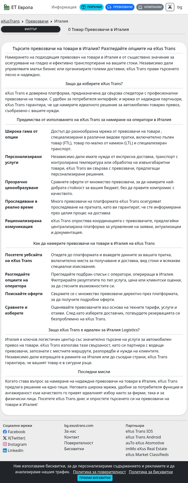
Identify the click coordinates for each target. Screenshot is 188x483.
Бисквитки (74, 448)
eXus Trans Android (143, 437)
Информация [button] (63, 7)
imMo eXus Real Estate (146, 448)
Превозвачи (119, 7)
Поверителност (78, 443)
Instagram (17, 444)
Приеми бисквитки (95, 478)
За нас (70, 431)
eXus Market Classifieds (147, 454)
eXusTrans (10, 21)
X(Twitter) (16, 438)
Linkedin (15, 450)
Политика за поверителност (99, 471)
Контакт (71, 437)
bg (179, 7)
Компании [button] (150, 7)
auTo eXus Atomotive (145, 443)
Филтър (31, 29)
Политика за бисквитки (151, 471)
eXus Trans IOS (139, 431)
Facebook (16, 431)
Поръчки (92, 7)
